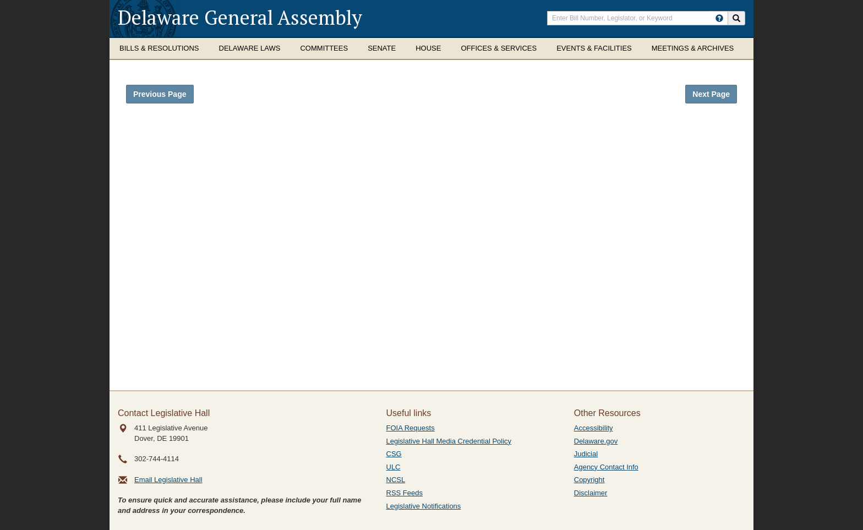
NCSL (396, 480)
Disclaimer (591, 493)
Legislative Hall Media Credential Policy (449, 441)
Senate (382, 48)
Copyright (589, 480)
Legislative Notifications (423, 506)
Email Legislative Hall (168, 480)
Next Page (711, 94)
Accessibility (593, 428)
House (428, 48)
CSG (394, 454)
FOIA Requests (410, 428)
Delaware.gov (596, 441)
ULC (393, 467)
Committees (324, 48)
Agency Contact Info (606, 467)
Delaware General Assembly (240, 17)
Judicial (586, 454)
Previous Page (160, 94)
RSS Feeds (404, 493)
